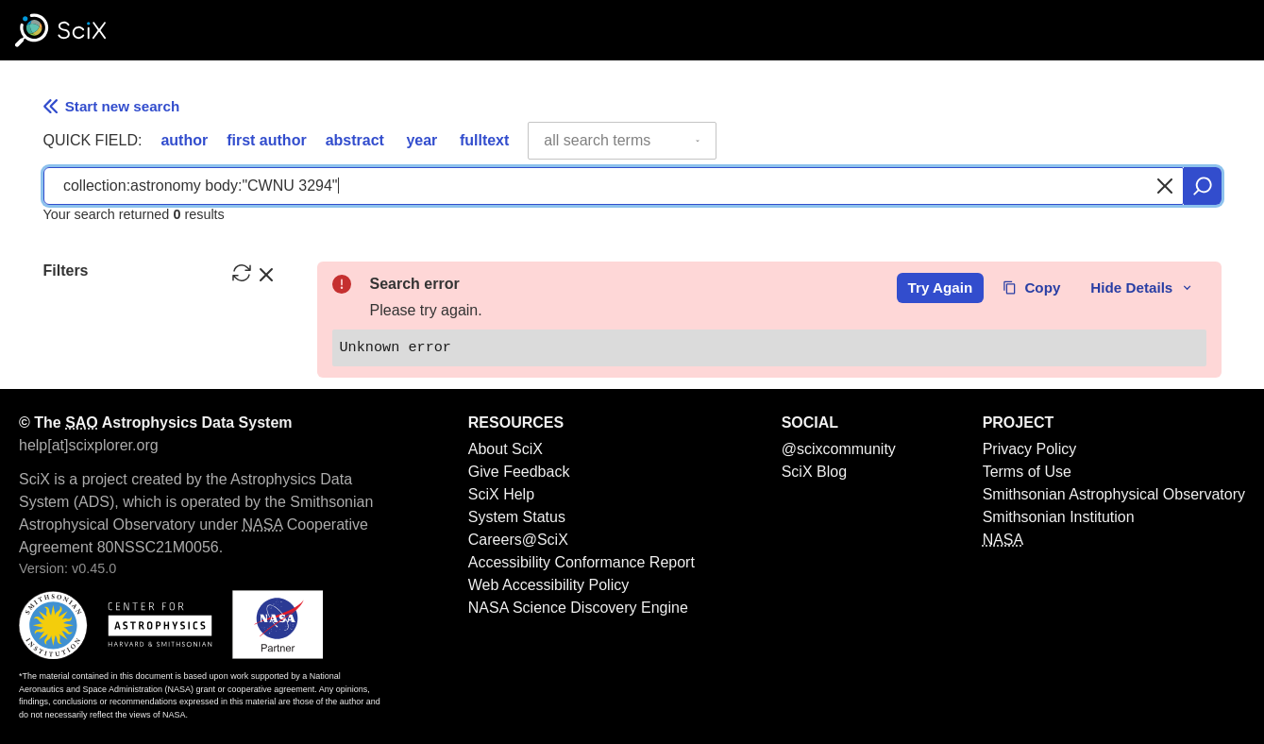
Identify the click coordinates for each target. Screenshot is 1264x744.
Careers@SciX (518, 540)
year (421, 140)
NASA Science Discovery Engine (578, 608)
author (184, 140)
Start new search (111, 106)
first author (266, 140)
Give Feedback (519, 472)
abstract (355, 140)
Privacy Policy (1030, 449)
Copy (1031, 287)
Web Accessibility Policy (548, 585)
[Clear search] (1165, 186)
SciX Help (501, 494)
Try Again (940, 287)
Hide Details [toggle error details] (1142, 287)
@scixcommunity (839, 449)
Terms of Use (1027, 472)
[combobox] (622, 141)
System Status (516, 517)
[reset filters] (241, 273)
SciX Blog (814, 472)
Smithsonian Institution (1059, 517)
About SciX (505, 449)
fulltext (484, 140)
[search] (1203, 186)
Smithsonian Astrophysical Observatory (1114, 494)
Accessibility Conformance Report (581, 562)
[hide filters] (266, 273)
